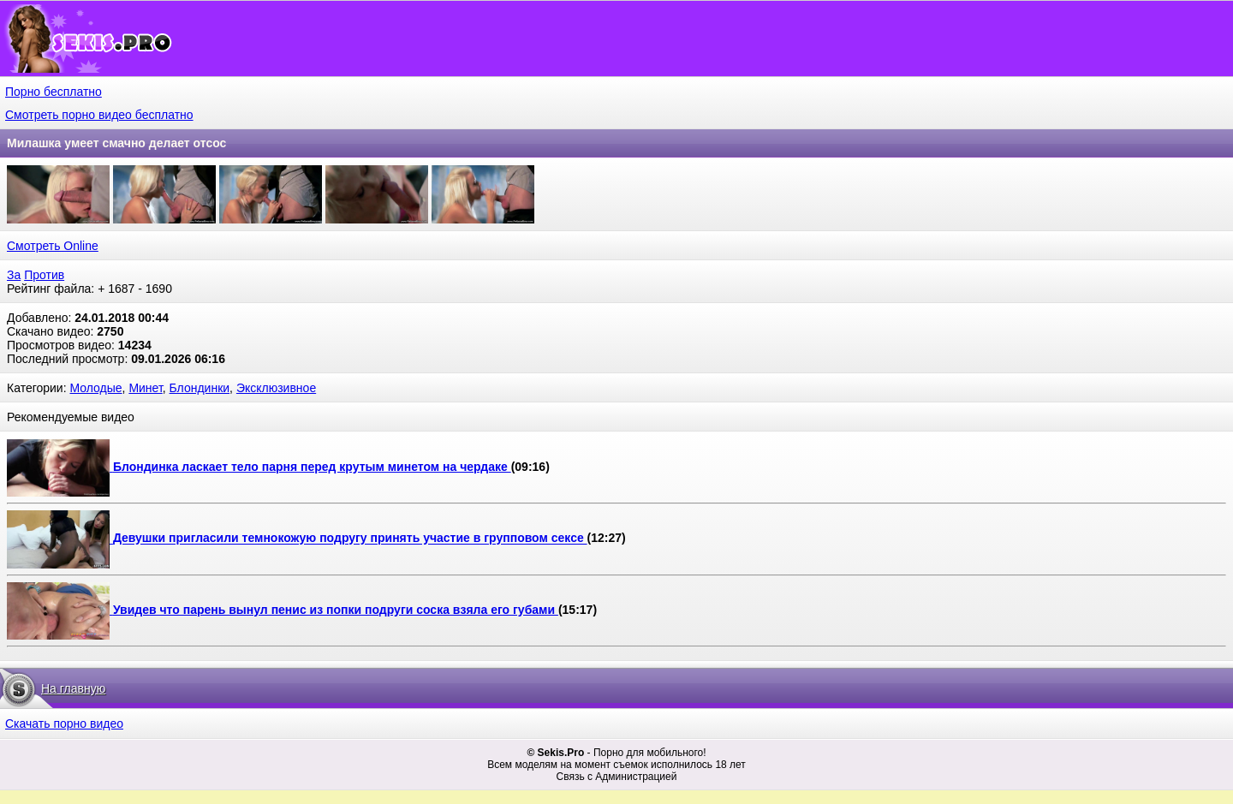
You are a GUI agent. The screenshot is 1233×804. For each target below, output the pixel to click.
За (14, 275)
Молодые (95, 388)
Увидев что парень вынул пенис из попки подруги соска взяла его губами (335, 609)
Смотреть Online (52, 246)
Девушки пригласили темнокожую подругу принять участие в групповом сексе (350, 538)
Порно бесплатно (53, 91)
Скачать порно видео (64, 723)
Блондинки (200, 388)
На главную (73, 688)
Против (44, 275)
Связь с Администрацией (617, 777)
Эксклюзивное (276, 388)
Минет (145, 388)
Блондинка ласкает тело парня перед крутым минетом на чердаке (312, 466)
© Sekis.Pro (555, 753)
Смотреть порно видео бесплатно (99, 115)
